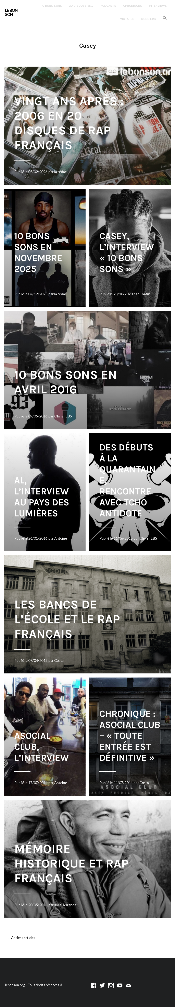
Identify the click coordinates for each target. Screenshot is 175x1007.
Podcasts (108, 6)
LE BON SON (11, 12)
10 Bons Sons (51, 6)
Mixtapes (127, 19)
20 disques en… (81, 6)
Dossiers (148, 19)
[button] (165, 18)
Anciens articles (21, 938)
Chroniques (132, 6)
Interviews (158, 6)
